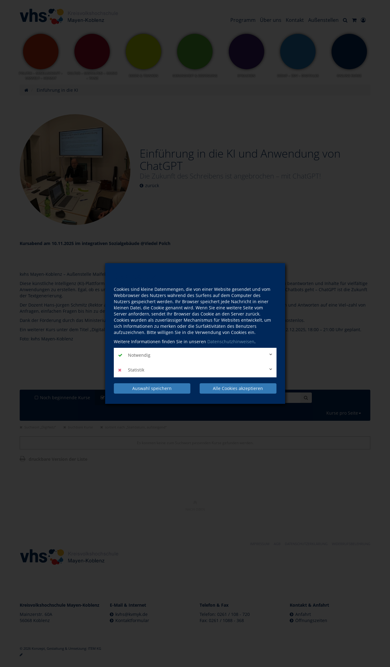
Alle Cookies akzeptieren (238, 388)
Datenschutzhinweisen (230, 341)
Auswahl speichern (152, 388)
